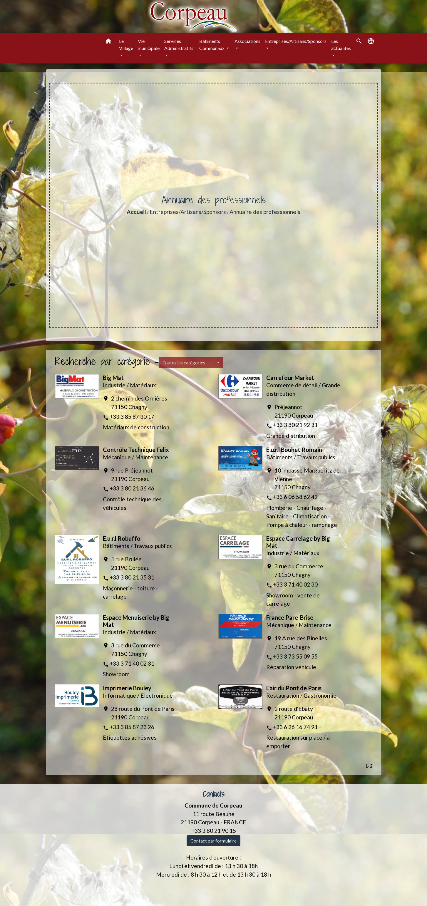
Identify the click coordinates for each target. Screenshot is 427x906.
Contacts (213, 794)
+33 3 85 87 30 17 (132, 416)
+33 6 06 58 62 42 (295, 496)
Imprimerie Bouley (127, 687)
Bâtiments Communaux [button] (212, 44)
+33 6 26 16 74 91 (295, 727)
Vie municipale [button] (149, 44)
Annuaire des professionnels (265, 211)
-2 (370, 765)
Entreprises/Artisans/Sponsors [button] (295, 41)
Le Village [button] (126, 44)
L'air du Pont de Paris (293, 687)
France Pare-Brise (289, 617)
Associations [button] (247, 41)
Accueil (136, 211)
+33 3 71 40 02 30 (295, 584)
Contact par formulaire (213, 840)
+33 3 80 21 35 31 (132, 577)
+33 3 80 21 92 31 (295, 424)
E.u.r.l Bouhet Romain (294, 449)
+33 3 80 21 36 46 (132, 488)
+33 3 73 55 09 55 (295, 656)
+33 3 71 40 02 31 (132, 663)
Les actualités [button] (341, 44)
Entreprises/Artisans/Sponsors (188, 211)
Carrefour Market (290, 377)
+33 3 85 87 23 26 (132, 727)
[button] (108, 42)
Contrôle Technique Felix (136, 449)
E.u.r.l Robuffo (121, 538)
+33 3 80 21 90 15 (213, 830)
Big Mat (113, 377)
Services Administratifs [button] (178, 44)
